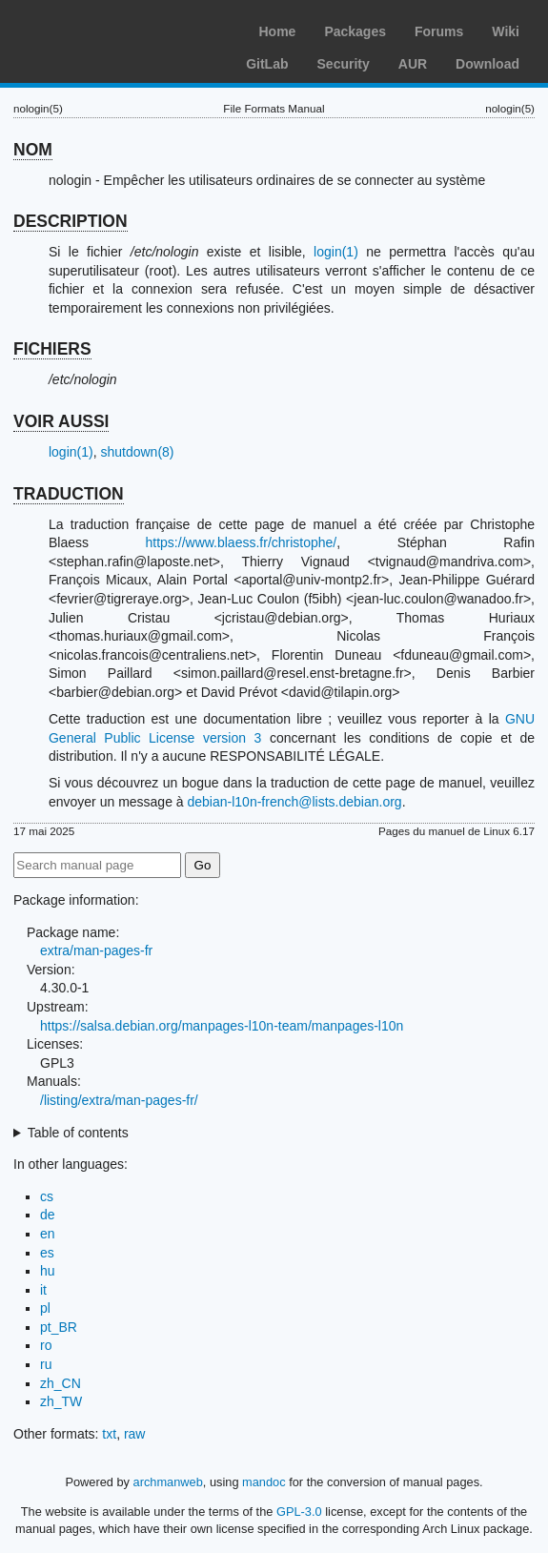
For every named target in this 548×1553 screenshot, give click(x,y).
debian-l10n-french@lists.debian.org (295, 801)
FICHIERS (52, 348)
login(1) (336, 251)
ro (45, 1345)
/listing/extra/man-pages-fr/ (119, 1100)
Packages (355, 31)
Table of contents (78, 1132)
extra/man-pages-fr (96, 950)
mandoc (264, 1482)
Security (343, 64)
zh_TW (61, 1401)
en (47, 1233)
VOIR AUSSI (61, 421)
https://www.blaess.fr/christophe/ (241, 542)
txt (109, 1433)
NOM (32, 149)
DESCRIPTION (70, 221)
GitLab (267, 64)
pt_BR (58, 1327)
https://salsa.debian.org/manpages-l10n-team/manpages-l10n (221, 1025)
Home (276, 31)
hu (47, 1270)
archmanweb (168, 1482)
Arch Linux (104, 29)
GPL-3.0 (299, 1511)
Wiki (505, 31)
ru (45, 1364)
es (47, 1252)
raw (135, 1433)
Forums (439, 31)
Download (487, 64)
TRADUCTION (68, 493)
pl (45, 1308)
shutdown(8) (136, 452)
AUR (412, 64)
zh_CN (60, 1383)
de (47, 1214)
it (43, 1290)
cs (46, 1196)
